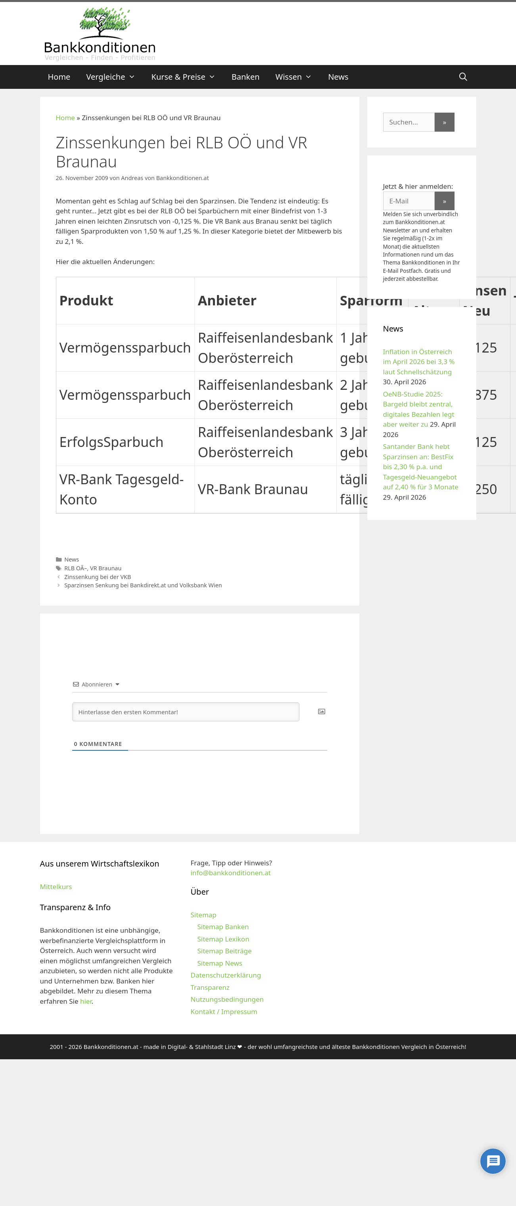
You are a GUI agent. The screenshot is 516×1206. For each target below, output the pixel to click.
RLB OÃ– (75, 568)
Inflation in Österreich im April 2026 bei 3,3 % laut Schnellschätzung (419, 361)
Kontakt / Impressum (223, 1011)
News (338, 76)
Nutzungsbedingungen (227, 999)
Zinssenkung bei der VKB (97, 577)
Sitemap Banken (223, 926)
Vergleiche (114, 77)
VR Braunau (105, 568)
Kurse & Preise (188, 77)
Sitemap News (219, 963)
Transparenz (209, 987)
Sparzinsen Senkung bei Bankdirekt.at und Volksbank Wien (143, 585)
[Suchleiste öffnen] (463, 77)
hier (86, 1001)
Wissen (298, 77)
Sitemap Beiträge (224, 950)
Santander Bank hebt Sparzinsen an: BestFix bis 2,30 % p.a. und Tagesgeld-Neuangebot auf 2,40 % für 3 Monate (420, 466)
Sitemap (203, 914)
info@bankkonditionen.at (230, 872)
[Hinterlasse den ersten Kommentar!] (185, 711)
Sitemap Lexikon (223, 938)
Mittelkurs (56, 886)
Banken (246, 76)
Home (59, 76)
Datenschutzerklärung (225, 975)
